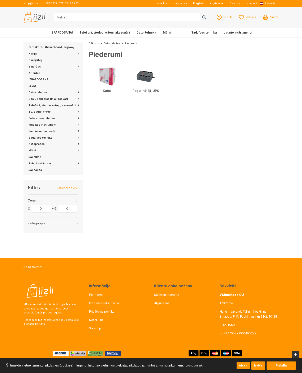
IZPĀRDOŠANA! (62, 32)
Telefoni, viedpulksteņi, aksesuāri (104, 32)
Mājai (167, 32)
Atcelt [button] (243, 365)
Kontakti (252, 3)
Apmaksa (181, 3)
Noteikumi (162, 3)
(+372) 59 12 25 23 (67, 3)
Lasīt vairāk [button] (194, 365)
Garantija (235, 3)
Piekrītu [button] (281, 365)
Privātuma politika (102, 311)
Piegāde (198, 3)
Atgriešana (216, 3)
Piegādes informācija (104, 303)
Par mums (96, 295)
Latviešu (268, 3)
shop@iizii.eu (31, 3)
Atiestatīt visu (68, 188)
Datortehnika (146, 32)
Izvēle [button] (258, 365)
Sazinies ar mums (166, 295)
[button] (269, 3)
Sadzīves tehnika (204, 32)
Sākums (94, 43)
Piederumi (131, 43)
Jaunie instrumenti (238, 32)
